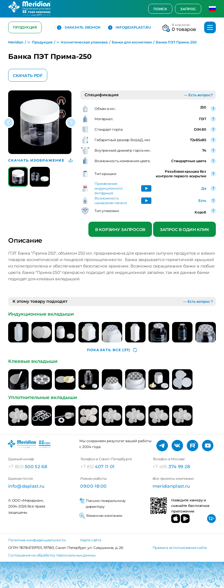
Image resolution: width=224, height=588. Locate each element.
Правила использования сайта (180, 547)
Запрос (188, 9)
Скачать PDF (28, 75)
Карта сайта (90, 540)
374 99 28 (171, 466)
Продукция (25, 27)
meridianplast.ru (171, 486)
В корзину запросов (120, 229)
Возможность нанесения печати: (110, 200)
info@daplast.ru (129, 27)
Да (203, 188)
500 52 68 (27, 466)
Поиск (160, 9)
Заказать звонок (78, 27)
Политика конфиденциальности (37, 540)
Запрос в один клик (184, 229)
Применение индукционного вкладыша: (108, 188)
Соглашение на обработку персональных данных (52, 555)
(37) (112, 350)
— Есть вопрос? (198, 95)
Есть (202, 200)
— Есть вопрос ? (198, 301)
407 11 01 (97, 466)
